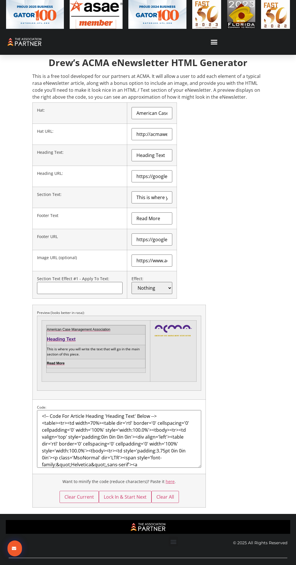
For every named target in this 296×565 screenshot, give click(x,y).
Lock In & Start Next (125, 497)
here (170, 481)
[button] (214, 41)
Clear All (165, 497)
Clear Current (79, 497)
